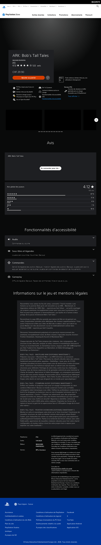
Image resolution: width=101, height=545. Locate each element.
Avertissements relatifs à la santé (61, 466)
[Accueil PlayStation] (4, 6)
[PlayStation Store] (12, 12)
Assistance (61, 6)
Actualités (43, 6)
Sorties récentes (38, 13)
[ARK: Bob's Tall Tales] (24, 118)
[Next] (96, 118)
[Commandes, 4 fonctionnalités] (50, 263)
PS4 (19, 6)
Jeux (8, 6)
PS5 (14, 6)
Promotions (63, 13)
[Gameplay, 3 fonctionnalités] (50, 276)
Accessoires (34, 6)
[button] (51, 97)
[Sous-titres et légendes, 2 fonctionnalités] (50, 250)
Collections (51, 13)
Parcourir (89, 13)
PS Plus (25, 6)
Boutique (52, 6)
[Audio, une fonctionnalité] (50, 238)
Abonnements (76, 13)
